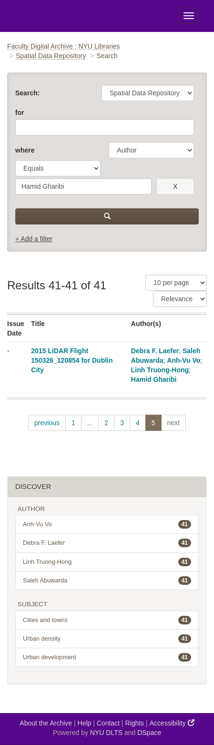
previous (47, 423)
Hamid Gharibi (154, 379)
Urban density (107, 638)
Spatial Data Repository (51, 56)
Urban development (107, 657)
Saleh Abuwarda (107, 580)
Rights (134, 723)
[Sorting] (180, 299)
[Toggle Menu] (188, 16)
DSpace (149, 732)
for (19, 112)
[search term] (83, 186)
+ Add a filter (33, 239)
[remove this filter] (175, 186)
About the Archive (46, 723)
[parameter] (151, 150)
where (24, 150)
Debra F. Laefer (155, 351)
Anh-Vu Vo (183, 360)
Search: (27, 93)
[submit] (107, 216)
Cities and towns (107, 620)
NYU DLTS (106, 732)
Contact (108, 723)
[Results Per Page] (176, 283)
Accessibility (172, 723)
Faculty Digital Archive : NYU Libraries (63, 46)
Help (85, 723)
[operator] (58, 168)
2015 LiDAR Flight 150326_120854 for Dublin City (71, 360)
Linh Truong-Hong (160, 370)
